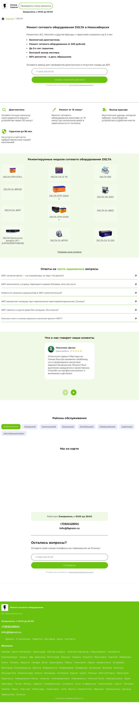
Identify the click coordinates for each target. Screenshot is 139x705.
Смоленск (67, 686)
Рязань (27, 686)
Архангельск (104, 665)
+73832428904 (73, 4)
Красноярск (56, 665)
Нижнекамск (78, 681)
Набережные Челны (26, 681)
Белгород (6, 670)
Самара (35, 665)
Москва (5, 654)
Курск (83, 676)
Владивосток (50, 670)
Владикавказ (66, 670)
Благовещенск (22, 670)
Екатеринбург (9, 660)
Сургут (118, 686)
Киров (91, 665)
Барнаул (66, 660)
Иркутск (25, 665)
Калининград (25, 676)
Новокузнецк (113, 692)
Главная (10, 18)
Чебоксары (38, 692)
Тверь (15, 692)
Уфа (31, 660)
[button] (73, 395)
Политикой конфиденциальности (81, 85)
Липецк (92, 676)
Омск (45, 665)
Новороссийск (114, 681)
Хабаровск (125, 660)
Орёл (127, 681)
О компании (59, 10)
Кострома (62, 676)
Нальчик (45, 681)
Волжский (95, 670)
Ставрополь (89, 686)
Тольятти (88, 660)
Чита (64, 692)
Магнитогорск (107, 676)
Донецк (126, 692)
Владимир (81, 670)
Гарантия (37, 641)
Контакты (80, 10)
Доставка (49, 641)
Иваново (99, 692)
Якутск (72, 692)
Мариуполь (7, 697)
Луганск (20, 697)
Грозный (118, 670)
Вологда (107, 670)
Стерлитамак (105, 686)
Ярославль (100, 660)
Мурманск (7, 681)
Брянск (37, 670)
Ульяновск (80, 665)
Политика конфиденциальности (69, 701)
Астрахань (118, 665)
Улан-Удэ (25, 692)
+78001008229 (53, 4)
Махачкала (123, 676)
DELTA (19, 18)
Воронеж (40, 660)
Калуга (38, 676)
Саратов (113, 660)
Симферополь (52, 686)
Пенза (18, 686)
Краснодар (39, 654)
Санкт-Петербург (21, 654)
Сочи (78, 686)
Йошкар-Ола (8, 676)
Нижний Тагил (96, 681)
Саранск (37, 686)
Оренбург (7, 686)
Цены (71, 10)
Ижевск (76, 660)
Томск (4, 665)
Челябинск (113, 654)
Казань (23, 660)
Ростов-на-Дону (56, 654)
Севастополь (84, 692)
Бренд (46, 10)
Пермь (68, 665)
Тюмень (14, 665)
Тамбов (5, 692)
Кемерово (49, 676)
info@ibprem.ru (69, 531)
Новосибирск (98, 654)
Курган (74, 676)
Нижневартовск (60, 681)
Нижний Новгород (78, 654)
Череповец (52, 692)
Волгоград (53, 660)
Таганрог (129, 686)
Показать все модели (69, 253)
